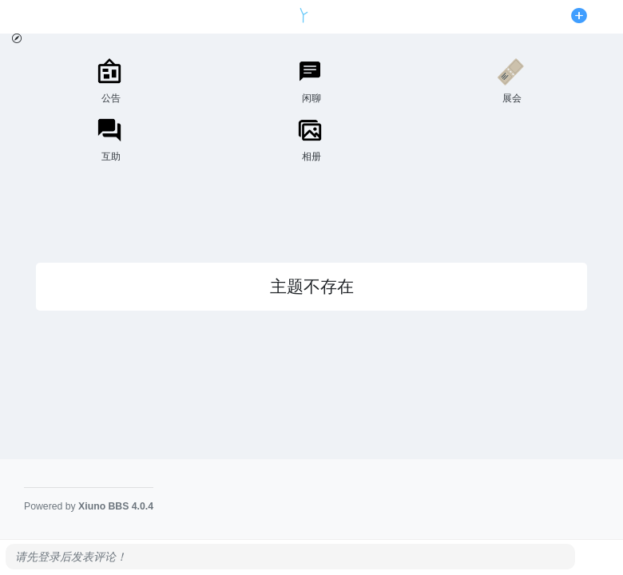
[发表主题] (579, 17)
